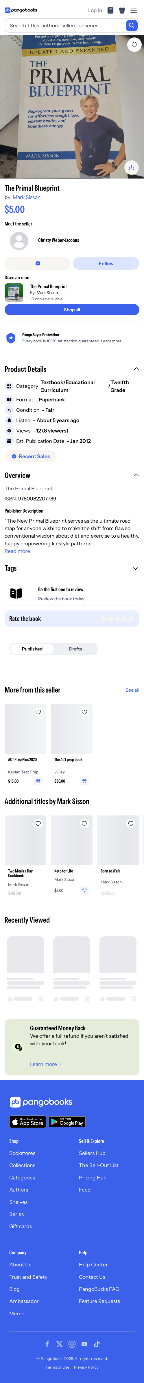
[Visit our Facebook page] (47, 1344)
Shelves (18, 1202)
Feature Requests (99, 1301)
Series (16, 1214)
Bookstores (22, 1153)
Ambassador (24, 1301)
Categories (22, 1178)
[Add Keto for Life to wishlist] (84, 823)
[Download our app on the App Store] (27, 1121)
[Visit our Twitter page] (59, 1344)
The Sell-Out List (99, 1165)
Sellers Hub (92, 1153)
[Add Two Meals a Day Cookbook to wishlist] (38, 823)
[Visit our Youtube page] (84, 1344)
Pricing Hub (93, 1178)
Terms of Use (57, 1367)
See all (132, 690)
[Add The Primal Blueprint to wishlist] (134, 44)
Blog (14, 1289)
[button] (72, 369)
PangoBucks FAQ (99, 1289)
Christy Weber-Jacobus (58, 240)
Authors (18, 1190)
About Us (20, 1264)
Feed (85, 1190)
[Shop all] (72, 309)
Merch (17, 1313)
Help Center (93, 1264)
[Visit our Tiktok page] (96, 1344)
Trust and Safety (28, 1277)
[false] (38, 263)
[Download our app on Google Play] (67, 1121)
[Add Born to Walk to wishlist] (130, 823)
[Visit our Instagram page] (72, 1344)
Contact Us (92, 1277)
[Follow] (106, 263)
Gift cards (20, 1226)
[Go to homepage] (21, 10)
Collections (22, 1165)
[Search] (132, 25)
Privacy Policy (86, 1367)
